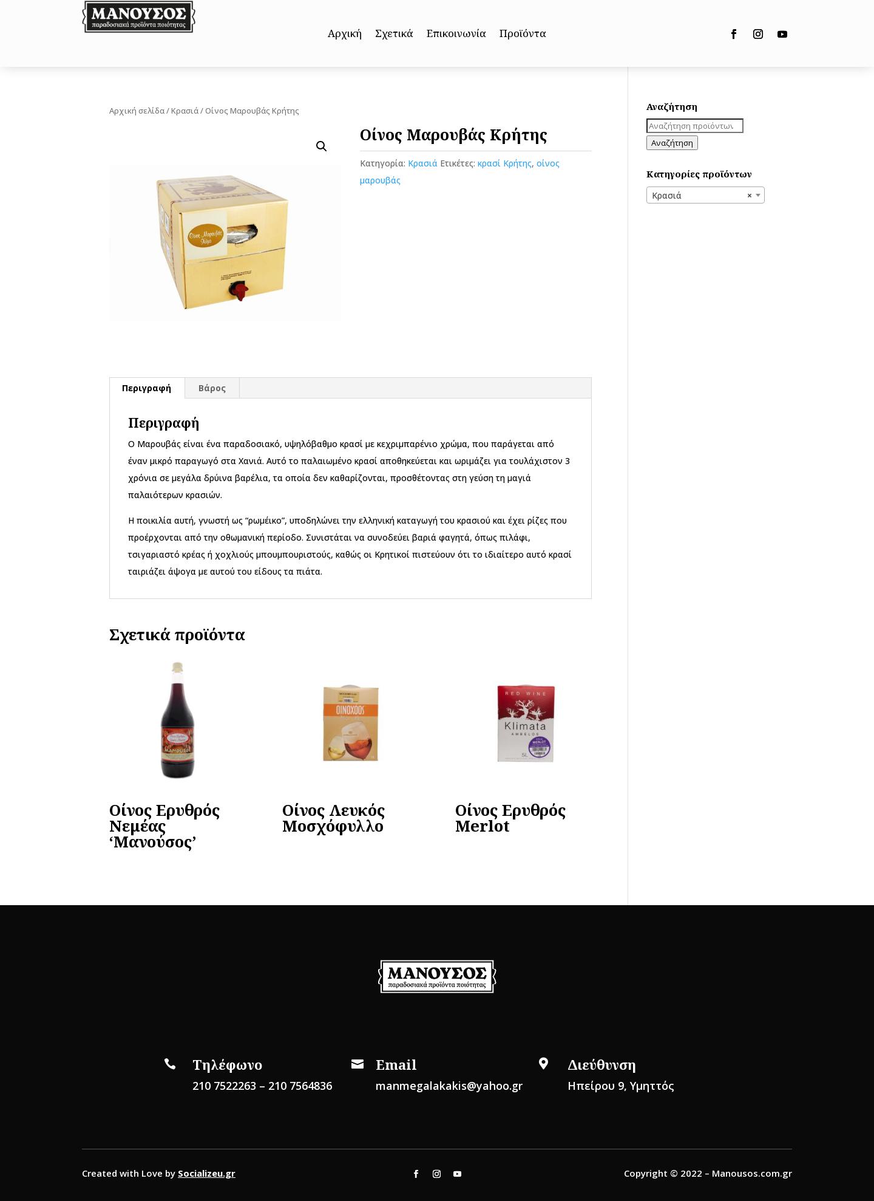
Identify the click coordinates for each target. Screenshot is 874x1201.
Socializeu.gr (206, 1173)
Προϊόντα (523, 34)
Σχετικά (394, 34)
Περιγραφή (146, 388)
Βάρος (212, 388)
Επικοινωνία (456, 34)
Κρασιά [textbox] (702, 195)
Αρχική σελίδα (136, 110)
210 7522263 (224, 1085)
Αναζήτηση (672, 142)
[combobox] (705, 195)
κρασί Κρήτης (505, 163)
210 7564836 (300, 1085)
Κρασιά (184, 110)
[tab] (147, 388)
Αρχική (345, 34)
